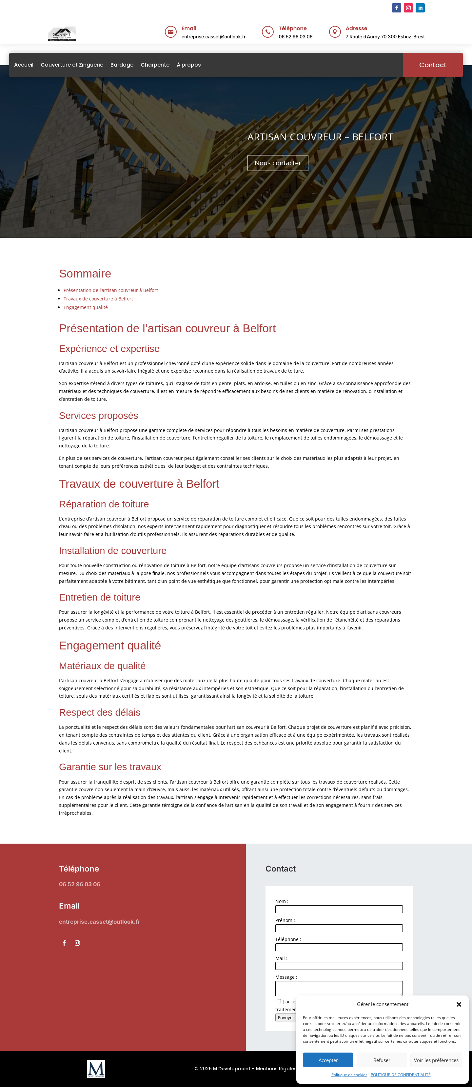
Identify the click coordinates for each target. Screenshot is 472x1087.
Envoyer (286, 1017)
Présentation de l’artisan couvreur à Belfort (111, 290)
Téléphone (293, 28)
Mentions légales (276, 1068)
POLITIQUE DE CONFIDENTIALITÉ (401, 1074)
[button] (459, 1004)
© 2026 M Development (222, 1068)
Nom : (281, 901)
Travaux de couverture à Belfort (98, 299)
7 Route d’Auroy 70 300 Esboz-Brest (385, 36)
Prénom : (285, 920)
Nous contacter (278, 162)
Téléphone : (288, 939)
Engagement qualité (86, 307)
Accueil (61, 65)
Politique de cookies (349, 1074)
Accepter (328, 1060)
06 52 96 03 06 (295, 36)
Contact (394, 65)
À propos (227, 65)
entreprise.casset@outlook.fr (214, 36)
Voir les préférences (436, 1060)
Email (189, 28)
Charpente (193, 65)
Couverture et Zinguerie (110, 65)
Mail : (281, 958)
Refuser (381, 1060)
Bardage (159, 65)
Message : (286, 977)
